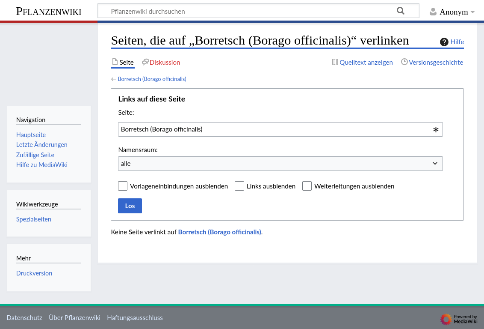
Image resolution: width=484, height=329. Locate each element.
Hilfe (451, 42)
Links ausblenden (271, 186)
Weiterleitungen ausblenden (354, 186)
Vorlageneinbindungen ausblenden (179, 186)
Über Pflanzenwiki (74, 317)
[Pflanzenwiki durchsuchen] (258, 11)
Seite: (126, 112)
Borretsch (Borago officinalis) (152, 78)
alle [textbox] (126, 163)
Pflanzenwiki (48, 11)
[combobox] (280, 129)
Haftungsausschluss (135, 317)
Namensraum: (137, 149)
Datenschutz (24, 317)
